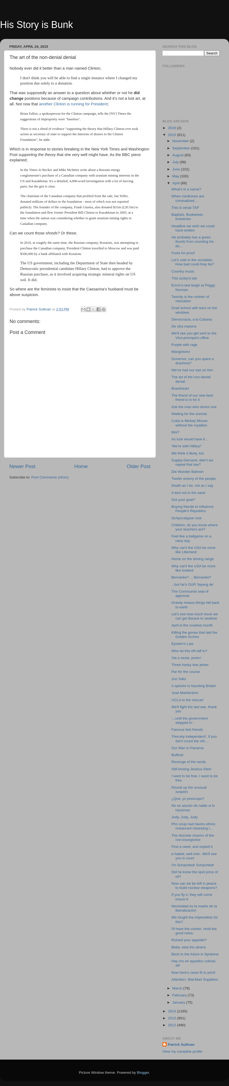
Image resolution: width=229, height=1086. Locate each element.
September (181, 148)
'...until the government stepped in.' (189, 720)
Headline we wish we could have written (193, 228)
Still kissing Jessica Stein (191, 769)
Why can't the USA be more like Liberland (193, 550)
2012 (172, 1025)
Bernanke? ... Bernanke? (191, 577)
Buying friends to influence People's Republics (192, 509)
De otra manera (184, 326)
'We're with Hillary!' (186, 446)
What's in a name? (186, 189)
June (176, 169)
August (178, 155)
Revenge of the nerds (188, 762)
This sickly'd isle (184, 278)
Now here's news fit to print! (193, 973)
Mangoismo (180, 352)
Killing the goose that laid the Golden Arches (194, 634)
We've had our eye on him (192, 370)
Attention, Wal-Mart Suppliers (194, 979)
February (180, 995)
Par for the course (185, 672)
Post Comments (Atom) (50, 477)
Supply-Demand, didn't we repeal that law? (192, 462)
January (179, 1002)
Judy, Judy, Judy (184, 817)
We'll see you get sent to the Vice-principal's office (193, 335)
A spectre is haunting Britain (193, 686)
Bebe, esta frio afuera (188, 947)
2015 (172, 135)
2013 (172, 1018)
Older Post (138, 466)
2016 (172, 128)
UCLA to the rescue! (187, 700)
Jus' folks (178, 679)
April (176, 183)
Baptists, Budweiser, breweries (187, 217)
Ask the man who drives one (194, 407)
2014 (172, 1011)
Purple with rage (184, 345)
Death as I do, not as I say (192, 486)
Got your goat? (183, 500)
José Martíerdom (184, 693)
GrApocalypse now (186, 518)
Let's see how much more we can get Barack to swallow (194, 616)
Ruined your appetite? (189, 940)
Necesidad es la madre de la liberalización (194, 908)
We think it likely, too (187, 453)
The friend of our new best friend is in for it (192, 397)
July (176, 162)
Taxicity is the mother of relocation (190, 299)
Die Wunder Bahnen (187, 472)
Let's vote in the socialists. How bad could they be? (192, 262)
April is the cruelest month (192, 625)
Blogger (143, 1073)
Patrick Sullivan (181, 1045)
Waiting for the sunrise (189, 414)
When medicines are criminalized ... (187, 198)
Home (81, 466)
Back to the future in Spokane (195, 954)
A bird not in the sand (188, 493)
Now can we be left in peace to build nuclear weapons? (194, 885)
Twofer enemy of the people (193, 479)
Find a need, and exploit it (192, 847)
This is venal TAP (185, 208)
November (181, 141)
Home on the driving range (192, 559)
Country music (182, 271)
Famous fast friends (187, 730)
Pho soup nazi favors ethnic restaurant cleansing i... (193, 826)
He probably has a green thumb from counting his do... (192, 241)
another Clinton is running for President (73, 104)
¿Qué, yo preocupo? (187, 799)
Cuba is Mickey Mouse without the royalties (189, 423)
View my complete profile (182, 1051)
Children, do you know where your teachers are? (194, 527)
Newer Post (22, 466)
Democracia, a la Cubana (191, 319)
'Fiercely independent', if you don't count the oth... (194, 738)
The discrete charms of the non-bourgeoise (192, 837)
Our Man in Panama (187, 748)
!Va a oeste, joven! (186, 658)
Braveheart (180, 388)
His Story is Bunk (36, 24)
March (177, 988)
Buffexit (177, 755)
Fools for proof (183, 253)
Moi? (175, 432)
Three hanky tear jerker (190, 665)
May (176, 176)
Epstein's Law (182, 644)
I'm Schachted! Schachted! (192, 865)
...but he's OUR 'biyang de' (192, 584)
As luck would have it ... (190, 439)
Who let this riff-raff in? (189, 651)
